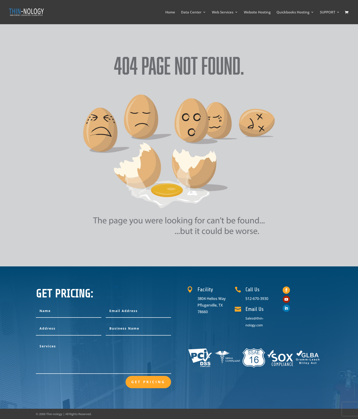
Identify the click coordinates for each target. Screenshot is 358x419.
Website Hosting (257, 12)
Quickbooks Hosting (292, 12)
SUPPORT (327, 12)
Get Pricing (148, 382)
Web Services (222, 12)
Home (170, 12)
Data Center (191, 12)
